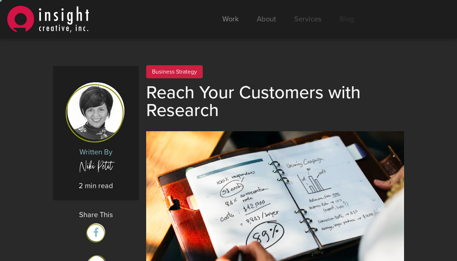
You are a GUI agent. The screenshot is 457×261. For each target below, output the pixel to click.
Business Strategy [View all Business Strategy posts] (174, 71)
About (266, 19)
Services (307, 19)
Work (230, 19)
